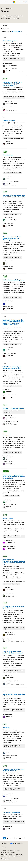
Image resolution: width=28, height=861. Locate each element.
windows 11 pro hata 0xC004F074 (13, 408)
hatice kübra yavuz (10, 417)
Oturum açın (24, 2)
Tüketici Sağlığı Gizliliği (6, 854)
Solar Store (8, 795)
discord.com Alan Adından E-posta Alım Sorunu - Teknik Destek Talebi (14, 195)
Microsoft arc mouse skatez (11, 812)
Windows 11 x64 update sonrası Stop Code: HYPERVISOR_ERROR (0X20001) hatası (14, 476)
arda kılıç (8, 349)
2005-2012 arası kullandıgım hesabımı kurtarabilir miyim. (12, 367)
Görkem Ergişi (9, 143)
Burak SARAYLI (10, 828)
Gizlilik (12, 852)
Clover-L (8, 70)
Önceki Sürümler (11, 850)
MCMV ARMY (9, 391)
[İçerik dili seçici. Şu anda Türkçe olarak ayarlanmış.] (4, 843)
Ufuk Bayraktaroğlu (10, 542)
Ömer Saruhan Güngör (11, 65)
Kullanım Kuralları (5, 856)
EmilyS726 (8, 109)
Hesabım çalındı (8, 518)
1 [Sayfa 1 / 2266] (4, 838)
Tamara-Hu (8, 640)
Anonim (8, 303)
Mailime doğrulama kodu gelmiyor (13, 280)
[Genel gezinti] (1, 2)
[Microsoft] (14, 2)
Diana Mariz (9, 183)
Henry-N (8, 683)
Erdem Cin (8, 501)
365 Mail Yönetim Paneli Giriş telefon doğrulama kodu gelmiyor (13, 652)
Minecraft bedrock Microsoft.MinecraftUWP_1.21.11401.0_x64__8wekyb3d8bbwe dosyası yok (14, 562)
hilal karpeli (8, 752)
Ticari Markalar (15, 856)
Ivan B (7, 595)
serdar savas (9, 716)
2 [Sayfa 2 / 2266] (7, 838)
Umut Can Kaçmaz (10, 634)
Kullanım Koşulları (19, 854)
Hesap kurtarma (8, 155)
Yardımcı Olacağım (9, 120)
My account (6, 435)
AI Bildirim (3, 850)
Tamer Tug (8, 423)
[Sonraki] (24, 838)
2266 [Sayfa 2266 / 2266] (20, 838)
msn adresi (6, 727)
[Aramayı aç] (18, 2)
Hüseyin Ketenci (10, 677)
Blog (18, 850)
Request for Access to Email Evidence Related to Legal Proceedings (12, 238)
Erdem (7, 262)
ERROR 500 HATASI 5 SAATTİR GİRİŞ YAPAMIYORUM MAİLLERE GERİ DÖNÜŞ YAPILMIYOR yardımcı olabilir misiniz (13, 322)
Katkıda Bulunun (5, 852)
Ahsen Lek (8, 178)
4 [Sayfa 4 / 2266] (14, 838)
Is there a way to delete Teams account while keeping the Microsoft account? (12, 84)
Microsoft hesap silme (10, 41)
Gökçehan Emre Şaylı (11, 219)
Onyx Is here (9, 463)
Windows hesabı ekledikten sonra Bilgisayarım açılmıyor (13, 769)
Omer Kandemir (10, 589)
